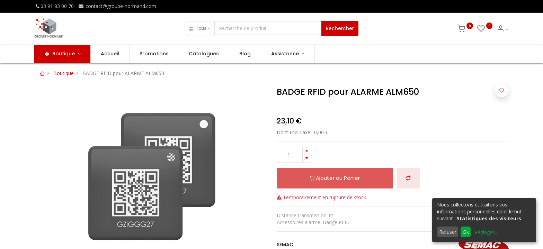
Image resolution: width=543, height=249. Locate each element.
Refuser (447, 232)
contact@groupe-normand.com (117, 6)
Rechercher (340, 28)
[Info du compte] (503, 29)
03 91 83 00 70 (54, 6)
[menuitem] (110, 54)
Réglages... (486, 232)
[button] (200, 28)
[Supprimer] (307, 158)
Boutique (63, 73)
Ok (466, 232)
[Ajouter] (307, 151)
